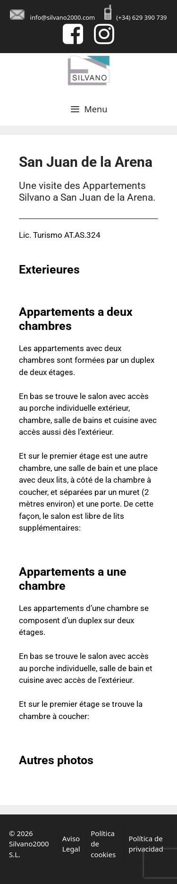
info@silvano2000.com (62, 17)
